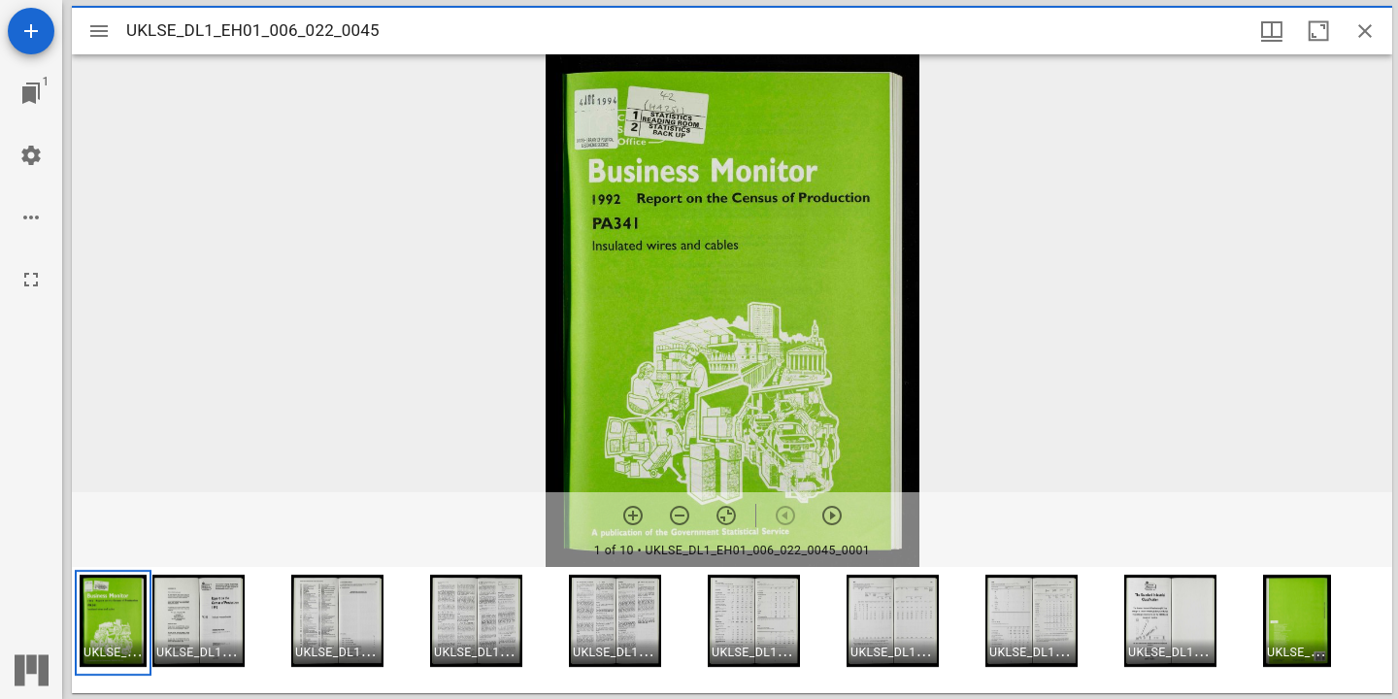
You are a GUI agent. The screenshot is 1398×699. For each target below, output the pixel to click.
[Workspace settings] (31, 155)
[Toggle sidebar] (99, 31)
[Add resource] (31, 31)
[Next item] (832, 515)
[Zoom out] (679, 515)
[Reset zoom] (726, 515)
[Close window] (1365, 31)
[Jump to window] (31, 93)
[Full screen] (31, 279)
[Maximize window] (1318, 31)
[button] (113, 623)
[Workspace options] (31, 217)
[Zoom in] (633, 515)
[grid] (732, 630)
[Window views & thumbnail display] (1271, 31)
